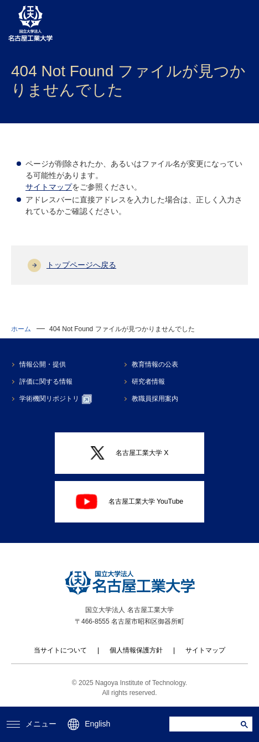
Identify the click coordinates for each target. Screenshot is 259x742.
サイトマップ (48, 186)
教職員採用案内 (155, 399)
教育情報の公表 (155, 364)
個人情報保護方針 (136, 650)
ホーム (21, 329)
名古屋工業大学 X (129, 453)
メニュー (31, 723)
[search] (206, 724)
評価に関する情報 (45, 381)
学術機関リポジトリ (55, 399)
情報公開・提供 (42, 364)
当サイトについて (60, 650)
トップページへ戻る (81, 264)
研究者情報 (148, 381)
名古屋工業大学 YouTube (129, 501)
